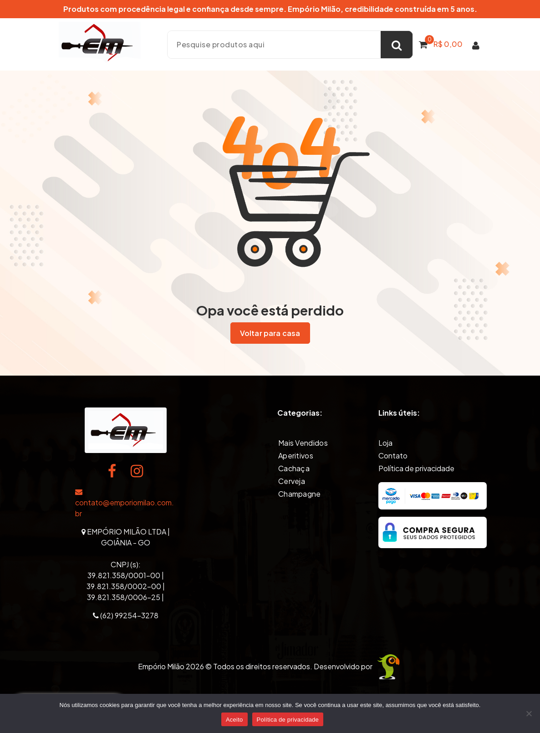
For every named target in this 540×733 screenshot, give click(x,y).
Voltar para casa (270, 333)
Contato (393, 455)
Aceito (234, 719)
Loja (385, 442)
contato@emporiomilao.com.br (124, 503)
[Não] (528, 713)
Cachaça (294, 468)
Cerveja (291, 480)
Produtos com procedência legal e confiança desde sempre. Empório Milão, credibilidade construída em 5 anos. (270, 9)
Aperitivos (295, 455)
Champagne (299, 493)
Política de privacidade (416, 468)
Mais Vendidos (303, 442)
